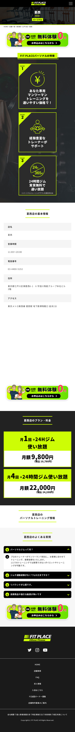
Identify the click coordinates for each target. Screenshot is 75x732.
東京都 (19, 27)
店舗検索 (37, 671)
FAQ (37, 677)
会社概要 (11, 714)
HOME (37, 664)
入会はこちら (37, 690)
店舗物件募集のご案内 (37, 703)
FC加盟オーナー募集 (37, 696)
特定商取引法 (37, 714)
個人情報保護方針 (23, 714)
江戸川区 (25, 27)
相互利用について (60, 714)
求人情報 (37, 683)
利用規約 (48, 714)
